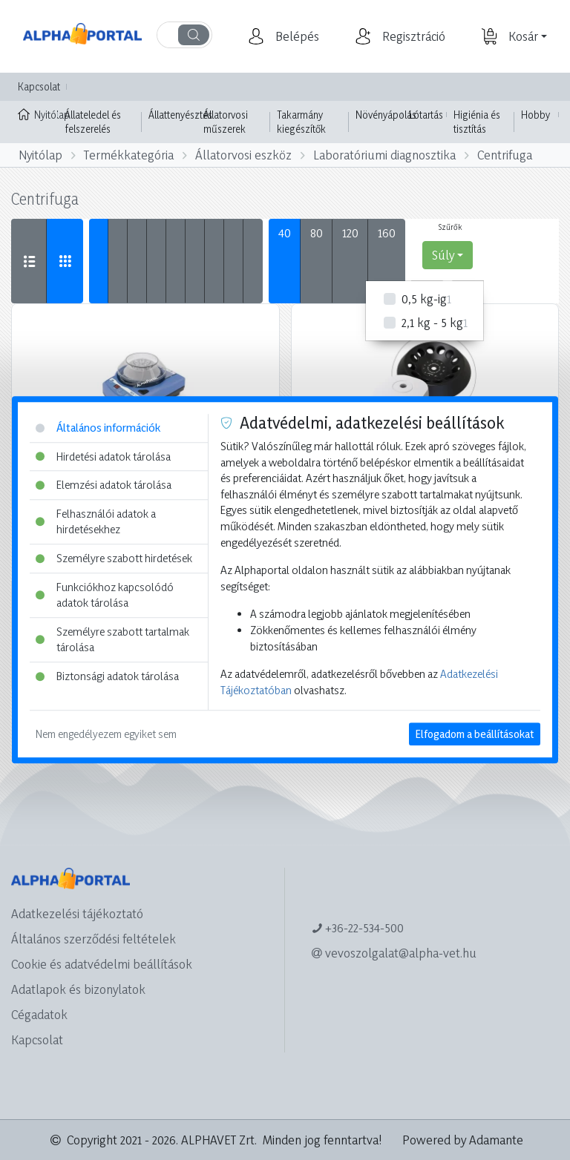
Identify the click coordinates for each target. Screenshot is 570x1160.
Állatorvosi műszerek (225, 122)
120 (350, 232)
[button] (295, 36)
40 (284, 232)
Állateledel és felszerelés (93, 122)
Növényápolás (386, 114)
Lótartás (426, 114)
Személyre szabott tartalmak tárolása (112, 640)
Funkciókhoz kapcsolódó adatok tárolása (105, 595)
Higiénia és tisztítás (476, 122)
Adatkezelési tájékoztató (77, 913)
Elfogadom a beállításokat (475, 735)
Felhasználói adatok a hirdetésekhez (96, 522)
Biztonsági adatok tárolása (107, 676)
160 (387, 232)
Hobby (535, 114)
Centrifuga (504, 154)
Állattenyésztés (180, 114)
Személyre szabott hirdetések (114, 558)
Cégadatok (39, 1014)
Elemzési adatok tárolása (103, 485)
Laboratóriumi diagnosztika (384, 154)
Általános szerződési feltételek (93, 938)
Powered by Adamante (462, 1139)
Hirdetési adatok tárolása (103, 456)
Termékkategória (129, 154)
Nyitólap (38, 113)
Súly (443, 255)
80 (316, 232)
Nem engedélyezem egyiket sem (106, 735)
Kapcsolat (39, 86)
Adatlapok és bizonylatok (78, 989)
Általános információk (98, 428)
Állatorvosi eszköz (243, 154)
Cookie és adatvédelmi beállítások (101, 964)
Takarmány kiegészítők (301, 122)
